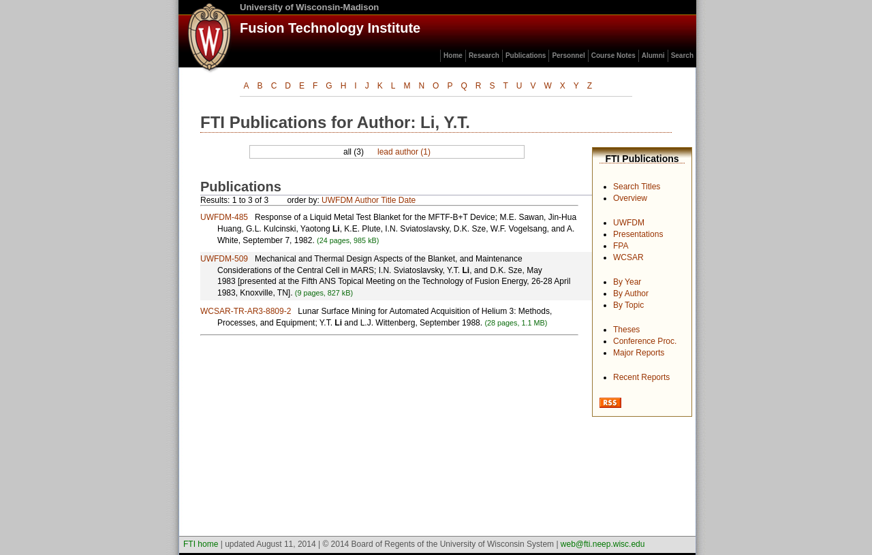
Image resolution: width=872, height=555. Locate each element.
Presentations (638, 234)
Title (388, 200)
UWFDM (628, 222)
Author (367, 200)
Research (484, 55)
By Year (627, 282)
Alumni (653, 55)
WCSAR (628, 257)
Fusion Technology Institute (330, 27)
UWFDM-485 (224, 217)
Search (682, 55)
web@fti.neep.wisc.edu (603, 544)
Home (453, 55)
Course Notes (613, 55)
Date (407, 200)
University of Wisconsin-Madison (309, 7)
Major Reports (638, 353)
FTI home (200, 544)
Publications (525, 55)
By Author (631, 293)
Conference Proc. (644, 341)
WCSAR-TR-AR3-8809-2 (245, 311)
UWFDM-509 (224, 259)
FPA (620, 246)
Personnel (568, 55)
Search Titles (636, 186)
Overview (630, 198)
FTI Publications (642, 158)
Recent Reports (641, 377)
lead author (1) (404, 152)
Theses (626, 329)
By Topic (628, 305)
